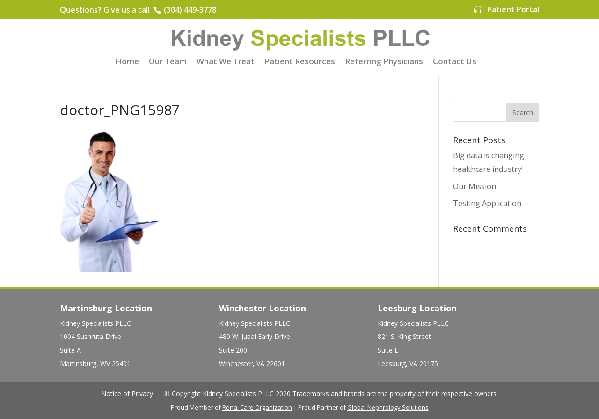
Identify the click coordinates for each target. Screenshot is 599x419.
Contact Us (454, 62)
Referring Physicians (384, 62)
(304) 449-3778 (189, 10)
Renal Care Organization (257, 407)
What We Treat (226, 62)
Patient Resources (299, 62)
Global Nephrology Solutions (388, 407)
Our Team (168, 62)
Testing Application (487, 203)
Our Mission (474, 186)
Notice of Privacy (127, 393)
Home (127, 62)
